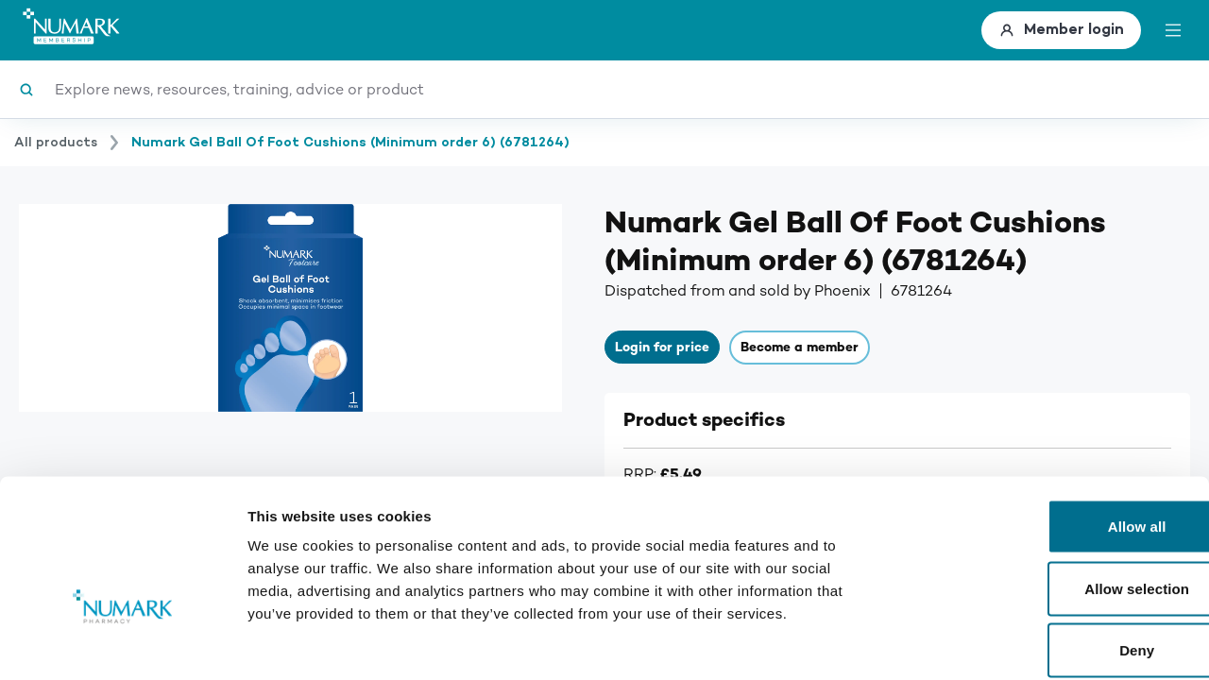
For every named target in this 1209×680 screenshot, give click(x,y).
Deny (1050, 556)
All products (55, 142)
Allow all (1051, 432)
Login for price (659, 349)
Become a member (788, 349)
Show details (991, 643)
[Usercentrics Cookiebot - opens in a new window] (122, 643)
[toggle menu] (1173, 30)
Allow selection (1051, 494)
